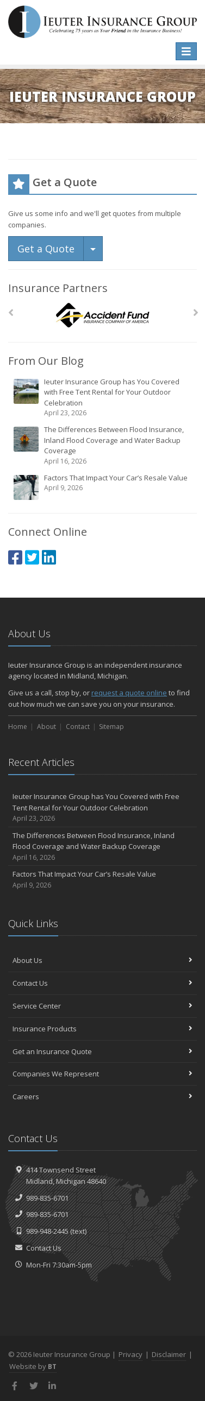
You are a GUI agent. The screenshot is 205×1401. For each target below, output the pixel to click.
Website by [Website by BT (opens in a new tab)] (33, 1366)
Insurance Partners (58, 288)
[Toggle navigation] (186, 51)
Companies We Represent (102, 1074)
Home (17, 726)
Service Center (102, 1006)
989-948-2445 (47, 1231)
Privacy (130, 1354)
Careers (102, 1096)
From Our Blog (46, 360)
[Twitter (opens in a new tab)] (32, 557)
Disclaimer (169, 1354)
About (46, 726)
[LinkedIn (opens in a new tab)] (49, 557)
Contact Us (102, 983)
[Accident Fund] (102, 316)
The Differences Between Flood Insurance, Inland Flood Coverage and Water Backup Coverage (103, 445)
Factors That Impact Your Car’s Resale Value (103, 487)
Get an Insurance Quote (102, 1051)
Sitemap (111, 726)
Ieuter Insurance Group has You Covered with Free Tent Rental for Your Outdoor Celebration (103, 398)
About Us (102, 960)
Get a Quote (45, 248)
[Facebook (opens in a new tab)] (15, 557)
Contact (78, 726)
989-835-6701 (47, 1198)
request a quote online (129, 693)
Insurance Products (102, 1029)
